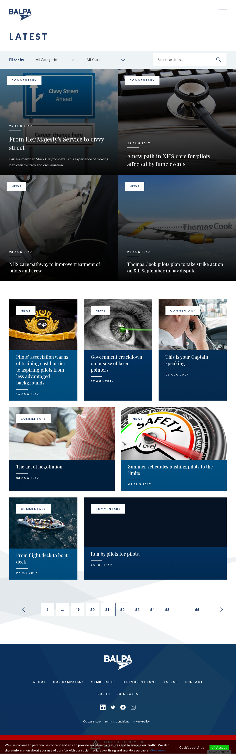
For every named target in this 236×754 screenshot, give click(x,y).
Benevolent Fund (139, 682)
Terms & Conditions (117, 722)
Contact (194, 682)
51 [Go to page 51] (107, 610)
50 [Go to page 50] (92, 610)
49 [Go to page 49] (77, 610)
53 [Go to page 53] (138, 610)
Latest (171, 682)
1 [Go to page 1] (47, 610)
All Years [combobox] (93, 60)
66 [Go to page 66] (199, 610)
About (39, 682)
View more (158, 750)
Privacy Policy (141, 722)
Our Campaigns (68, 682)
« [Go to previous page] (22, 610)
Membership (103, 682)
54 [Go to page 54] (153, 610)
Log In (103, 694)
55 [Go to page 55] (168, 610)
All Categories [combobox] (47, 60)
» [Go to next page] (223, 610)
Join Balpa (128, 694)
